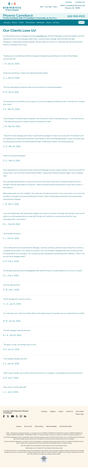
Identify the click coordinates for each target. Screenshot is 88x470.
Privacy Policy (39, 426)
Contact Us (80, 2)
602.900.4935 (76, 16)
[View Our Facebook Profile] (3, 416)
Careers (68, 2)
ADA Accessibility (51, 426)
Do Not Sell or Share (65, 426)
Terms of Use (28, 426)
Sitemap (18, 426)
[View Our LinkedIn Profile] (25, 416)
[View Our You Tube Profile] (12, 416)
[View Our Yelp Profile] (17, 416)
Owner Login (80, 414)
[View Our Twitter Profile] (8, 416)
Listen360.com (41, 36)
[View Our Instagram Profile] (21, 416)
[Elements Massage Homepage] (13, 6)
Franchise (44, 411)
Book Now (81, 22)
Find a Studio (80, 411)
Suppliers (53, 411)
